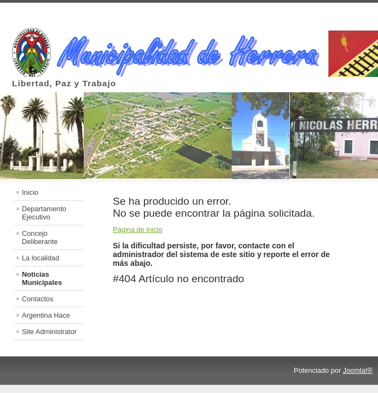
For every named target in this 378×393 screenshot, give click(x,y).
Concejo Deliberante (39, 237)
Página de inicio (137, 229)
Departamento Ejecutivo (44, 213)
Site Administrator (49, 331)
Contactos (38, 299)
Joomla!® (358, 370)
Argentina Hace (46, 315)
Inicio (30, 192)
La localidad (40, 258)
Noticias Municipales (42, 278)
